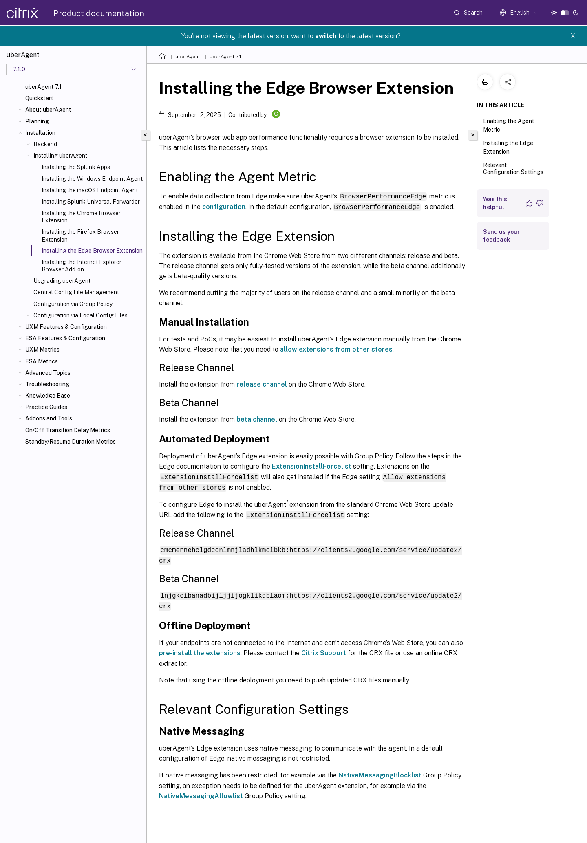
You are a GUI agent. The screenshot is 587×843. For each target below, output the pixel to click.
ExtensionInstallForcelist (311, 466)
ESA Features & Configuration (65, 338)
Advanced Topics (48, 373)
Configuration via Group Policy (73, 304)
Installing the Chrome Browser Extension (81, 217)
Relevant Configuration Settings (513, 172)
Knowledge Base (47, 395)
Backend (45, 144)
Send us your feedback (501, 236)
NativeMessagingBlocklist (379, 772)
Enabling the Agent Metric (508, 125)
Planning (37, 121)
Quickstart (39, 98)
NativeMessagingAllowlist (201, 793)
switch (325, 36)
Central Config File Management (76, 292)
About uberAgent (48, 109)
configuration (223, 206)
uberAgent (187, 56)
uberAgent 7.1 (43, 87)
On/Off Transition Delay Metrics (67, 430)
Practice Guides (46, 407)
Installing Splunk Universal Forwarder (91, 201)
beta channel (256, 419)
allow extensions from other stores (336, 349)
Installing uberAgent (60, 155)
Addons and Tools (48, 418)
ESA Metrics (41, 361)
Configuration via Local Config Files (80, 315)
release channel (261, 384)
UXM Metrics (42, 349)
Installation (40, 133)
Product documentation (98, 13)
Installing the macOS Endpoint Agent (90, 190)
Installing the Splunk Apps (76, 167)
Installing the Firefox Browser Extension (80, 235)
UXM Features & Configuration (66, 327)
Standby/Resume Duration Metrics (70, 441)
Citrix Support (323, 650)
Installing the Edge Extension (508, 147)
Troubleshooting (47, 384)
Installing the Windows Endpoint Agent (92, 179)
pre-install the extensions (200, 650)
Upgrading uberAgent (61, 280)
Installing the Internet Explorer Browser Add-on (81, 266)
